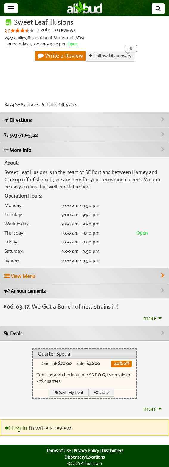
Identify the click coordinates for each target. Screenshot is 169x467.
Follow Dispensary (110, 56)
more (153, 318)
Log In (16, 428)
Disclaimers (112, 451)
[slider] (22, 30)
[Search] (158, 8)
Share (101, 392)
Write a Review (60, 55)
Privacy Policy (86, 451)
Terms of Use (57, 451)
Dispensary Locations (84, 457)
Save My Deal (68, 392)
